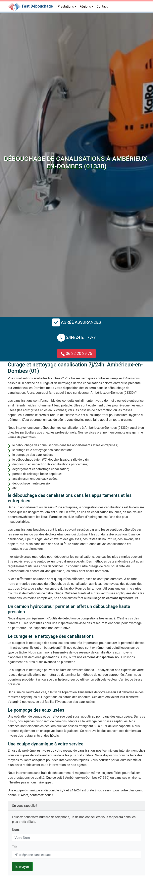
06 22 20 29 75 (76, 353)
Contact (102, 6)
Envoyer (22, 866)
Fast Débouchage (37, 6)
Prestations (66, 6)
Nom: (16, 830)
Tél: (14, 847)
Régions (85, 6)
